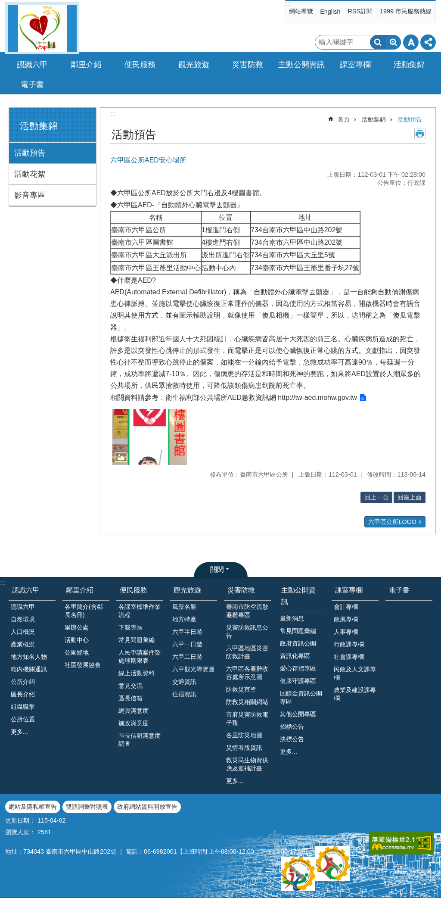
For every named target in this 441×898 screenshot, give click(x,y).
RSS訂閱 (360, 11)
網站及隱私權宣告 (33, 806)
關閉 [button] (217, 569)
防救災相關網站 (247, 701)
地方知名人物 (29, 656)
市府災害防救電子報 (247, 718)
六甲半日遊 (187, 631)
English (330, 11)
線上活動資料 (136, 673)
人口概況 (23, 631)
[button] (149, 437)
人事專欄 (346, 631)
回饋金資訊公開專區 (301, 697)
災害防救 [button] (247, 64)
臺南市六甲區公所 (42, 28)
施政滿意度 (133, 723)
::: (288, 3)
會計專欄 (346, 606)
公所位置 (23, 719)
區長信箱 (130, 698)
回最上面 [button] (410, 497)
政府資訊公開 (298, 643)
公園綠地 (77, 652)
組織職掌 (23, 706)
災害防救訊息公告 (247, 631)
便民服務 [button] (139, 64)
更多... (19, 731)
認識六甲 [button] (32, 64)
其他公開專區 (298, 714)
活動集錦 (39, 126)
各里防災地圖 (244, 735)
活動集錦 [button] (409, 64)
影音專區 (29, 195)
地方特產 (184, 619)
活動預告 (29, 153)
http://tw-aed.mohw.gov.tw (316, 397)
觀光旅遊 (187, 590)
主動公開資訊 (298, 595)
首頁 (344, 119)
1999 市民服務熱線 (406, 11)
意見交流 (130, 685)
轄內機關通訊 (29, 669)
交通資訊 (184, 681)
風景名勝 (184, 606)
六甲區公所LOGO (392, 521)
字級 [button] (411, 42)
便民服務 (133, 590)
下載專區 (130, 627)
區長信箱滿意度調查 (139, 739)
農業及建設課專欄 (355, 694)
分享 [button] (428, 42)
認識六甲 (26, 590)
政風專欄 (346, 619)
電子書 (32, 84)
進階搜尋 (393, 42)
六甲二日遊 (187, 656)
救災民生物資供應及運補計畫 (247, 764)
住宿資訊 (184, 694)
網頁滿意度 (133, 710)
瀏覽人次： (20, 832)
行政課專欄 (349, 644)
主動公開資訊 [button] (301, 64)
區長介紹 (23, 694)
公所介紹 (23, 681)
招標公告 (292, 726)
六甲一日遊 (187, 644)
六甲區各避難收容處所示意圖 (247, 672)
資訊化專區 (295, 655)
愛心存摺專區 (298, 668)
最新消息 (292, 618)
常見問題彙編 (298, 630)
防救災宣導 (241, 689)
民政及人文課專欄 (355, 673)
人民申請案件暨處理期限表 (139, 656)
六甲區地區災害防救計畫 (247, 652)
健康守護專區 (298, 680)
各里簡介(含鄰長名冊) (84, 610)
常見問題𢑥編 (136, 639)
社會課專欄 (349, 656)
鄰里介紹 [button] (86, 64)
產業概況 (23, 644)
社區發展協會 (83, 664)
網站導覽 (301, 11)
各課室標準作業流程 (139, 610)
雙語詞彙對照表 (87, 806)
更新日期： (20, 820)
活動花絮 (29, 174)
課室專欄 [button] (355, 64)
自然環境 (23, 619)
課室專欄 (349, 590)
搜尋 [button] (377, 42)
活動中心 (77, 639)
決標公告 (292, 739)
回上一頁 (376, 497)
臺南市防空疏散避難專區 (247, 610)
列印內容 (419, 133)
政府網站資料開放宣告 (147, 806)
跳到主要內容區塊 (4, 4)
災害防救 (241, 590)
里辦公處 (77, 627)
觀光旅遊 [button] (193, 64)
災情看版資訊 (244, 747)
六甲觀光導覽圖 (193, 669)
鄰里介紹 (79, 590)
